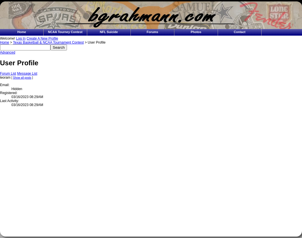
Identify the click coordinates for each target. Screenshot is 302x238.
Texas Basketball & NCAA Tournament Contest (48, 42)
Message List (27, 74)
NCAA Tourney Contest (65, 32)
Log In (20, 38)
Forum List (8, 74)
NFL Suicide (109, 32)
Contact (240, 32)
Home (21, 32)
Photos (196, 32)
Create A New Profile (42, 38)
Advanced (7, 52)
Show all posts (22, 77)
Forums (152, 32)
